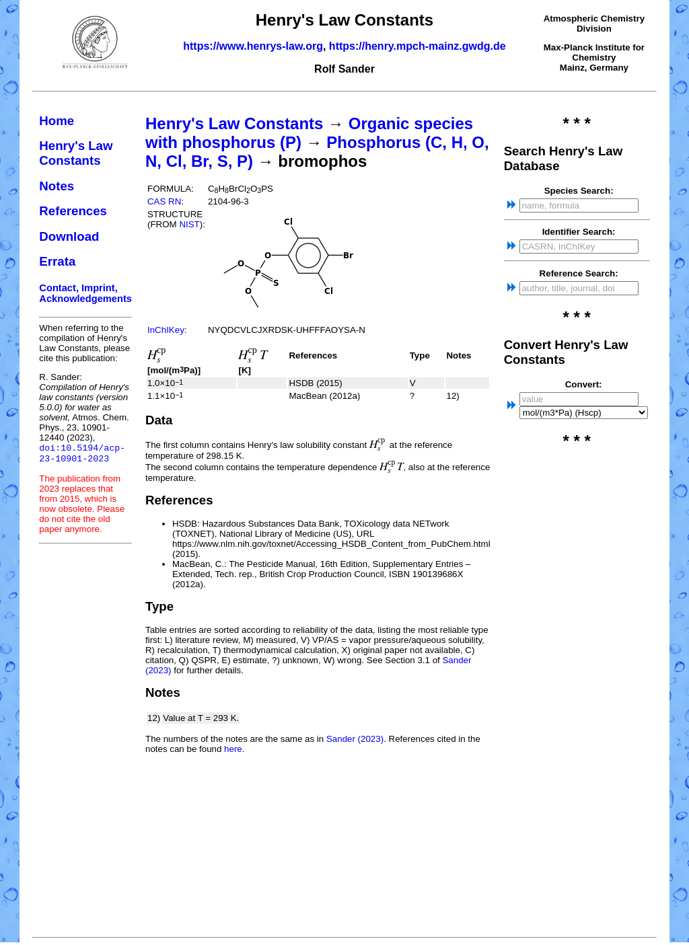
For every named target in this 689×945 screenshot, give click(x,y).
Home (56, 121)
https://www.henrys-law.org (253, 46)
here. (234, 749)
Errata (57, 261)
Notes (56, 186)
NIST (189, 224)
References (73, 211)
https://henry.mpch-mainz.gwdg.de (417, 46)
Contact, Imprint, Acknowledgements (85, 293)
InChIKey (165, 330)
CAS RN (164, 201)
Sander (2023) (355, 739)
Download (69, 236)
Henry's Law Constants (75, 153)
